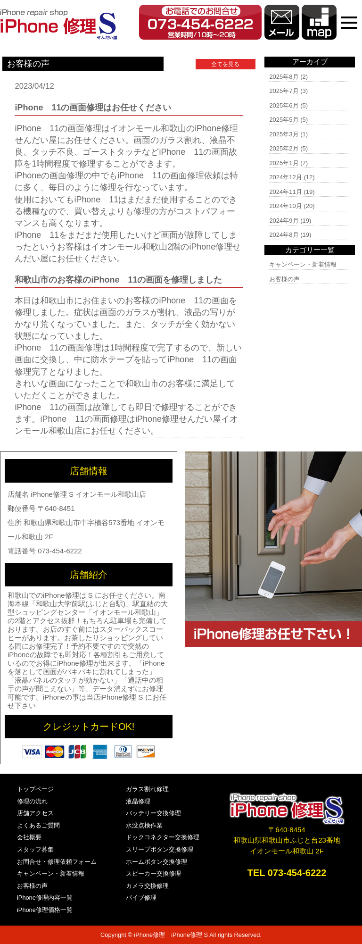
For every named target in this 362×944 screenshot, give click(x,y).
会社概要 (29, 837)
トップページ (35, 789)
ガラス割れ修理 (147, 789)
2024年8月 (283, 234)
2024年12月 (285, 177)
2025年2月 (283, 148)
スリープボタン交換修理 (159, 849)
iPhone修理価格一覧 (45, 909)
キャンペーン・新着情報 (303, 264)
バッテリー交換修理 (153, 813)
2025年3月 (283, 134)
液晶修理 (138, 801)
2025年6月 (283, 105)
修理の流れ (32, 801)
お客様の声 (284, 279)
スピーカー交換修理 (153, 873)
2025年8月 (283, 76)
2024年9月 (283, 220)
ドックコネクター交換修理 (162, 837)
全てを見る (225, 64)
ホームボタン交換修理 (156, 861)
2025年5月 (283, 119)
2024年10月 (285, 205)
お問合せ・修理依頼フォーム (57, 861)
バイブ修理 (141, 897)
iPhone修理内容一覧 (45, 897)
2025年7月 (283, 90)
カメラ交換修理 (147, 885)
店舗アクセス (35, 813)
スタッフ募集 (35, 849)
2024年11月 (285, 191)
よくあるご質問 (38, 825)
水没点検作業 (144, 825)
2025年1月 (283, 163)
